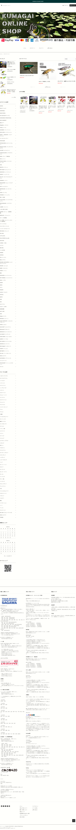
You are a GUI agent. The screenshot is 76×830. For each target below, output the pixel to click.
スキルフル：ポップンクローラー (27, 75)
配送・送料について (23, 809)
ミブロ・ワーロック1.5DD (11, 69)
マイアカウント (35, 806)
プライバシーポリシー (24, 815)
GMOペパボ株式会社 (15, 826)
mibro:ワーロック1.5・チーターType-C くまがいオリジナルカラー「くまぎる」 (11, 90)
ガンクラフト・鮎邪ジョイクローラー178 (66, 81)
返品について (22, 811)
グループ (41, 48)
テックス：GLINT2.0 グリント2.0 (11, 78)
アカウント (66, 5)
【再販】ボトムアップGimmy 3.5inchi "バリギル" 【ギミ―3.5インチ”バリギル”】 (11, 63)
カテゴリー (32, 48)
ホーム (25, 48)
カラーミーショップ (2, 826)
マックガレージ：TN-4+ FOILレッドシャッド (62, 106)
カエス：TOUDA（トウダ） (45, 81)
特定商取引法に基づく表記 (25, 813)
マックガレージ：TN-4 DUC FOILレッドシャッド (71, 107)
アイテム (72, 5)
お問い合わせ (49, 48)
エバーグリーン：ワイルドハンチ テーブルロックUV (52, 107)
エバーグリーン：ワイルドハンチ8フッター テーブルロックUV (24, 107)
